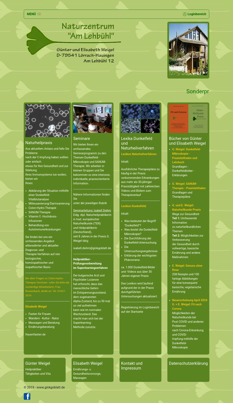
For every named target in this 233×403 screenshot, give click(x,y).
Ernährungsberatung (41, 327)
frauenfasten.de (35, 334)
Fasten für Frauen (40, 314)
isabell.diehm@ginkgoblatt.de (92, 248)
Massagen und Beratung (44, 322)
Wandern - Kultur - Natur (44, 318)
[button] (34, 14)
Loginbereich (194, 14)
